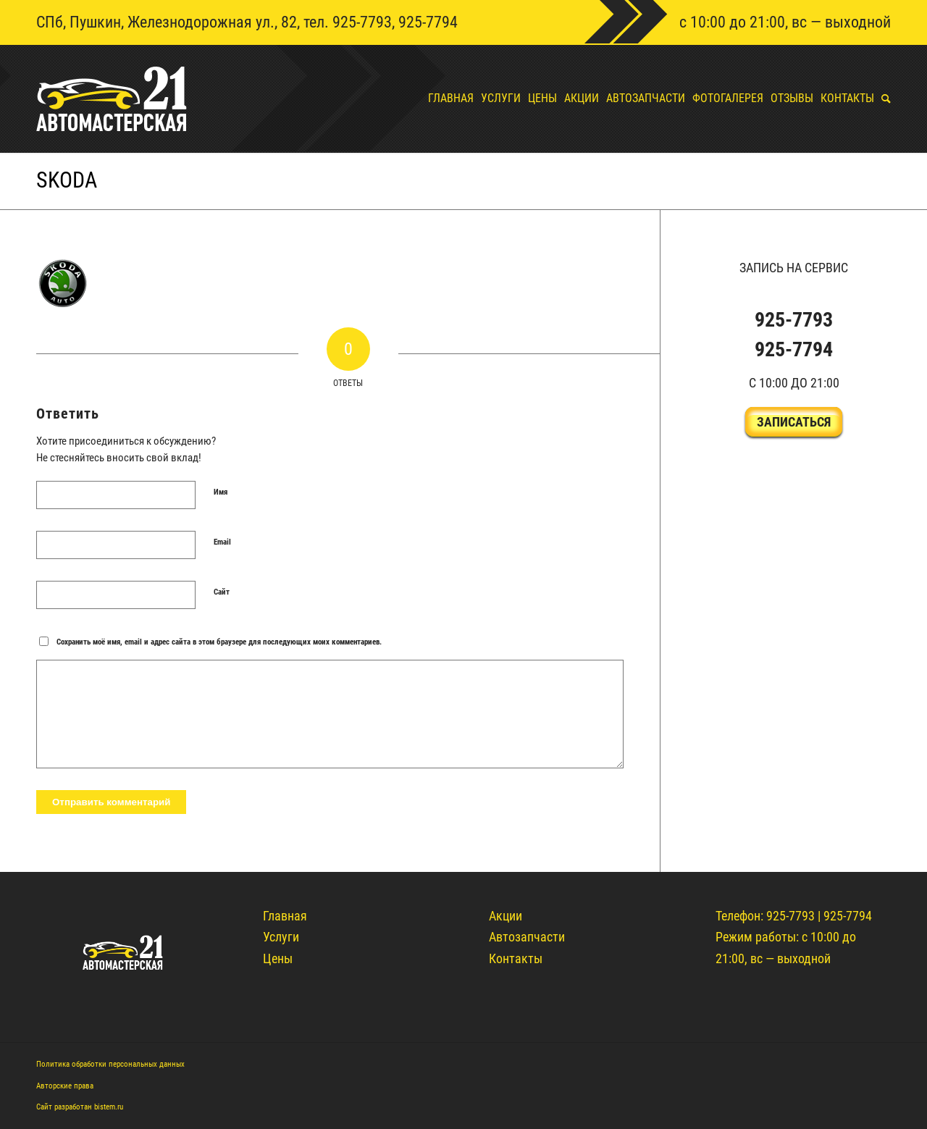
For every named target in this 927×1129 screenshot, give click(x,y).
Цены (278, 958)
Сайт (222, 592)
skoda (66, 180)
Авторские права (64, 1086)
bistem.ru (108, 1107)
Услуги (281, 936)
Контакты (515, 958)
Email (222, 542)
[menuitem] (447, 98)
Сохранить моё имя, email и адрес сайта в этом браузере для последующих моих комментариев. (219, 642)
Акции (505, 915)
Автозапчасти (527, 936)
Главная (285, 915)
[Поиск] (882, 98)
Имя (220, 492)
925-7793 (362, 22)
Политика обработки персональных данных (110, 1064)
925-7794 (428, 22)
